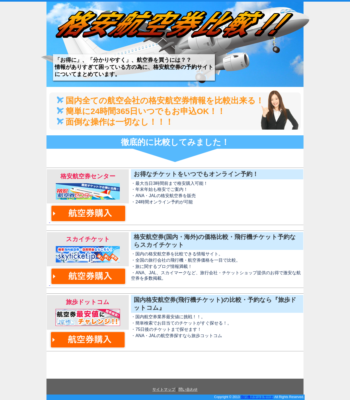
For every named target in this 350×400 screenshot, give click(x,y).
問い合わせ (188, 389)
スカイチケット (88, 239)
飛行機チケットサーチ (257, 397)
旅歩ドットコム (87, 302)
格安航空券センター (87, 176)
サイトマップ (163, 389)
